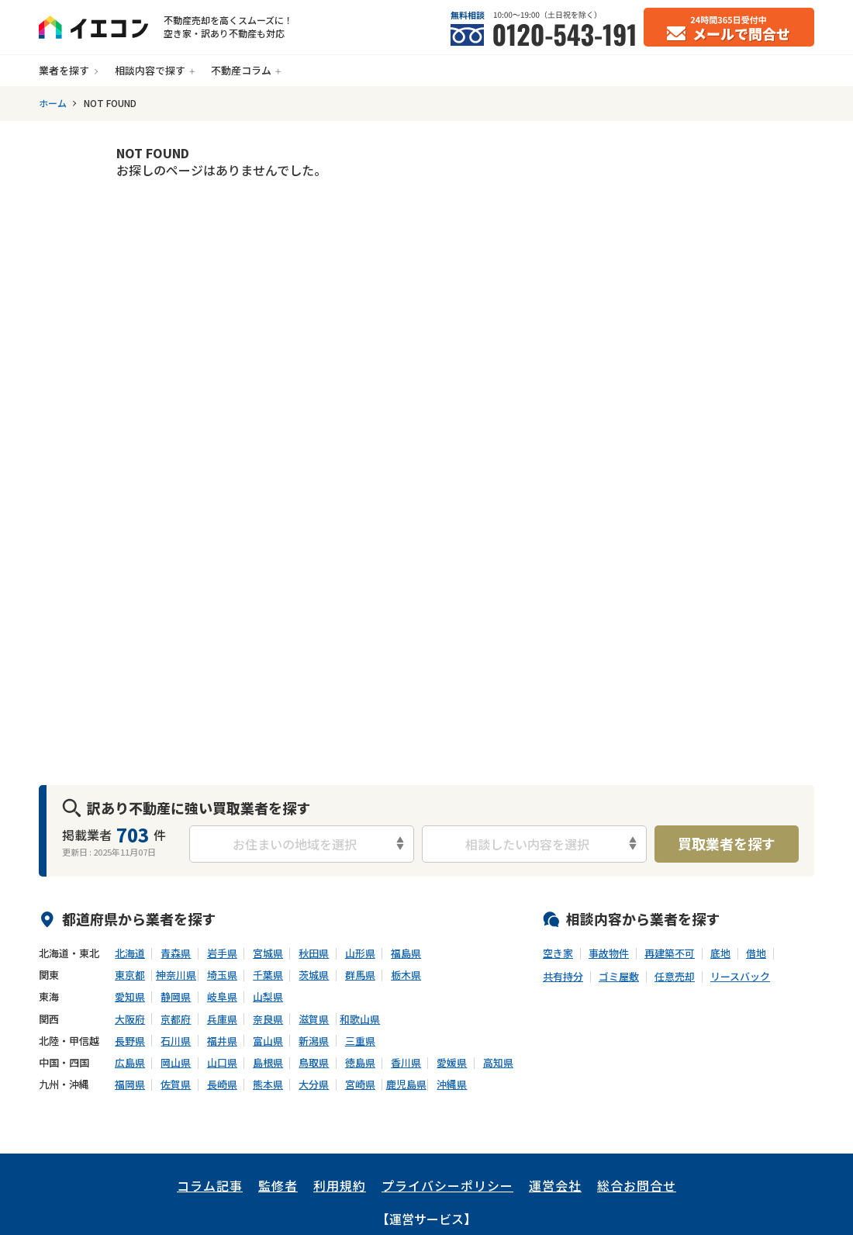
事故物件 (609, 953)
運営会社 (555, 1185)
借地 (756, 953)
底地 (720, 953)
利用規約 (339, 1185)
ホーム (53, 103)
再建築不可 (669, 953)
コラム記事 (210, 1185)
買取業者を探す (726, 843)
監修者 (278, 1185)
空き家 (558, 953)
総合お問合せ (636, 1185)
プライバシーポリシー (447, 1185)
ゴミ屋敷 (619, 977)
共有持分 (563, 977)
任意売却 (674, 977)
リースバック (740, 977)
